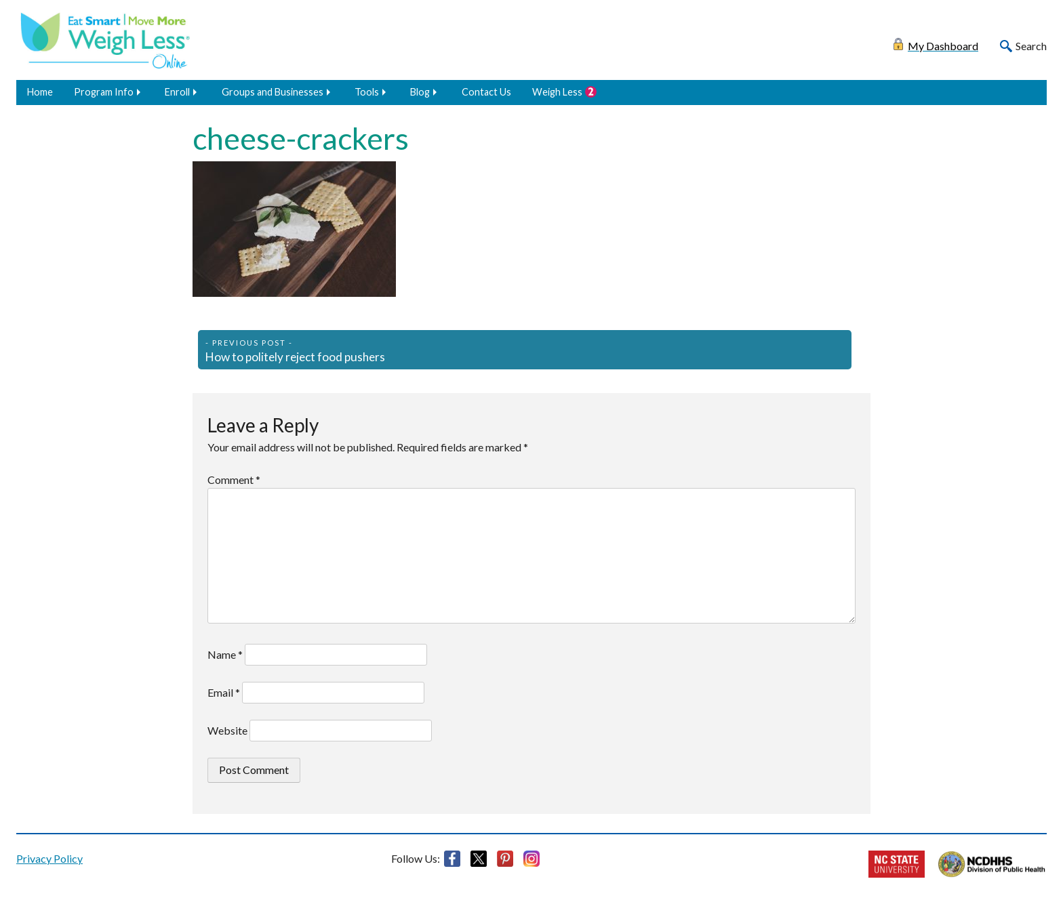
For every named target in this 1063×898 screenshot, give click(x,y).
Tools (367, 92)
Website (227, 730)
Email (223, 692)
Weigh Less (557, 92)
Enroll (177, 92)
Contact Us (486, 92)
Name (225, 654)
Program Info (104, 92)
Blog (420, 92)
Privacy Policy (49, 858)
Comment (233, 479)
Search (1031, 45)
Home (40, 92)
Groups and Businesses (272, 92)
